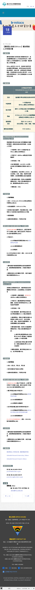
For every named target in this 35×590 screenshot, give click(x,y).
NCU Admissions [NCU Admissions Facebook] (25, 568)
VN (31, 6)
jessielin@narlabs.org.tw (14, 471)
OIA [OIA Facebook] (5, 568)
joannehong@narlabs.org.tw (15, 477)
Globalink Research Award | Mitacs (17, 459)
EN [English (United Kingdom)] (28, 6)
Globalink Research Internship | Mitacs (18, 455)
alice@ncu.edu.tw (17, 491)
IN (33, 6)
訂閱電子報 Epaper (10, 572)
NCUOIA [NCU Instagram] (13, 568)
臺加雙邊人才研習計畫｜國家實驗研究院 (18, 452)
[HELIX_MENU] (3, 13)
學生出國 (8, 44)
